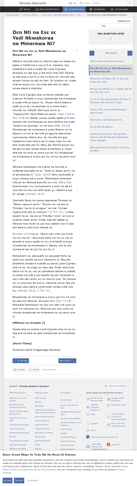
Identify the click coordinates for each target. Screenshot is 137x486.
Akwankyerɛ (40, 437)
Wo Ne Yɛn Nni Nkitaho (71, 419)
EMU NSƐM (111, 53)
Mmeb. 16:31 (36, 194)
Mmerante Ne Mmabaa (19, 433)
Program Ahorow (42, 429)
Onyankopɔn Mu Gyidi (18, 441)
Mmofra (12, 437)
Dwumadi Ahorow (68, 441)
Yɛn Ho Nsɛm (66, 400)
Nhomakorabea (12, 15)
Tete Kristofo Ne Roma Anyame (106, 61)
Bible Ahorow (41, 398)
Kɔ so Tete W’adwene (101, 127)
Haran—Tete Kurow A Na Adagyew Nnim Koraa (108, 111)
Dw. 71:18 (63, 300)
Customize (32, 480)
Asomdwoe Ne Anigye (18, 425)
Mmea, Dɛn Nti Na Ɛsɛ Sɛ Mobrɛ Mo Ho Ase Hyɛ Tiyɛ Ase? (111, 90)
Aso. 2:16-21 (21, 117)
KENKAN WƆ (124, 21)
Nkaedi (64, 433)
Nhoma (38, 402)
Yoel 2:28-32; (67, 114)
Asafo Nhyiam (67, 429)
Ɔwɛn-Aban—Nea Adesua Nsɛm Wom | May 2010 (62, 15)
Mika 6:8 (65, 182)
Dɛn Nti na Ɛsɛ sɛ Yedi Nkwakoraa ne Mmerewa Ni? (110, 70)
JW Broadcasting (43, 441)
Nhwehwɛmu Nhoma (44, 433)
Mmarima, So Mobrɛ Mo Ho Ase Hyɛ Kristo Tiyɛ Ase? (109, 80)
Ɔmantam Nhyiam (69, 437)
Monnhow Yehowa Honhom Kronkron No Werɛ (110, 149)
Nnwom (38, 449)
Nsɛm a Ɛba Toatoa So (44, 417)
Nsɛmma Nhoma (30, 15)
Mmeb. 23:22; (28, 290)
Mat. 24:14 (62, 125)
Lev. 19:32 (43, 174)
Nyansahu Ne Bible (17, 445)
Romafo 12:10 (22, 234)
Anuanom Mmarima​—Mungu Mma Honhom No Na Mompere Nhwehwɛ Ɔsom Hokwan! (109, 137)
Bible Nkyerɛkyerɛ (17, 393)
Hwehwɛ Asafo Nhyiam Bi (115, 399)
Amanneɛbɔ (66, 393)
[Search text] (110, 3)
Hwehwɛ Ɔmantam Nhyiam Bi (93, 407)
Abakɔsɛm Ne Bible (17, 449)
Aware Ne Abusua (17, 429)
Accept (7, 480)
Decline (19, 480)
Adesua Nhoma (41, 425)
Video (37, 445)
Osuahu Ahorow (67, 445)
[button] (47, 9)
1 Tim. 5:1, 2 (58, 212)
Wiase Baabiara (67, 449)
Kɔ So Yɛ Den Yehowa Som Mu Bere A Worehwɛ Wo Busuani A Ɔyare (110, 101)
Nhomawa (39, 406)
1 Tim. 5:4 (43, 290)
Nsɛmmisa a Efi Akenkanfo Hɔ (106, 120)
